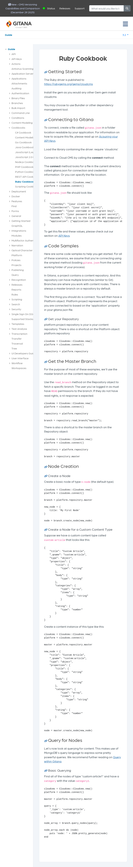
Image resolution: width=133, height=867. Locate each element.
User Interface (20, 358)
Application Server (22, 73)
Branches (17, 103)
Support (80, 8)
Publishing (17, 270)
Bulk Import (18, 108)
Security (16, 309)
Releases (64, 8)
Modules (16, 235)
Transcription (19, 333)
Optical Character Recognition (29, 250)
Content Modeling (22, 122)
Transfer (16, 338)
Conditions (17, 117)
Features (16, 201)
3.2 (124, 34)
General (16, 216)
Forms (15, 211)
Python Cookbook (26, 171)
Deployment (18, 191)
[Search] (106, 8)
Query (15, 274)
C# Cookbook (23, 132)
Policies (15, 260)
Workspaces (18, 368)
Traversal (17, 343)
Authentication (20, 93)
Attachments (19, 83)
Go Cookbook (23, 142)
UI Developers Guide (23, 353)
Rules (14, 294)
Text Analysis (19, 328)
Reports (16, 289)
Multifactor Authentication (27, 240)
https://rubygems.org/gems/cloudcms (68, 84)
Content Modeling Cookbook (32, 137)
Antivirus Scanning (22, 68)
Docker (15, 196)
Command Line (20, 113)
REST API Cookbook (27, 176)
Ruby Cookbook (25, 181)
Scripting (16, 299)
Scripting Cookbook (27, 186)
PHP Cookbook (24, 166)
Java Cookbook (24, 147)
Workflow (17, 363)
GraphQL (17, 225)
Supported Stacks (22, 319)
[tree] (18, 209)
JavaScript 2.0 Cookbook (30, 157)
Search (15, 304)
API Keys (16, 59)
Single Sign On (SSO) (23, 314)
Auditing (16, 88)
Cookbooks (18, 127)
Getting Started (20, 220)
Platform (16, 255)
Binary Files (18, 98)
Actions (15, 63)
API (13, 54)
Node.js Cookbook (26, 162)
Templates (17, 324)
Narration (17, 245)
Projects (16, 265)
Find (14, 206)
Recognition (18, 279)
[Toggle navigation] (125, 23)
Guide (8, 34)
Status (51, 8)
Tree (14, 348)
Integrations (18, 230)
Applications (18, 78)
